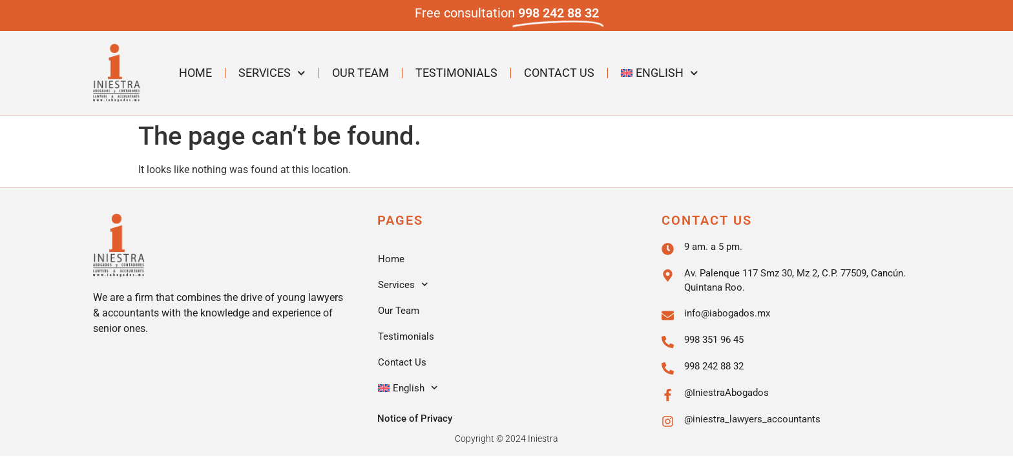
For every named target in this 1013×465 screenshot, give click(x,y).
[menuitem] (659, 73)
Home (195, 72)
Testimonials (456, 72)
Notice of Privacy (414, 418)
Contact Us (559, 72)
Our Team (360, 72)
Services (272, 73)
